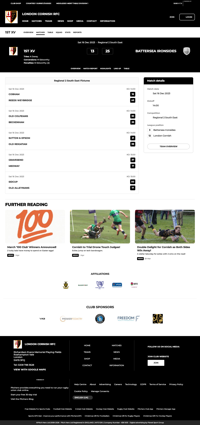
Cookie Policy (81, 391)
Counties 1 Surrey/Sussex (38, 3)
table (126, 68)
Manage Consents (100, 391)
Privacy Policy (176, 384)
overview (76, 68)
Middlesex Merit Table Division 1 (72, 3)
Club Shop (16, 3)
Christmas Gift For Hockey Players (157, 416)
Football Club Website (62, 409)
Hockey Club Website (105, 409)
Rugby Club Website (125, 409)
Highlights (105, 68)
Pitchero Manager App (165, 409)
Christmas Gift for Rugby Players (126, 416)
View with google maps (30, 370)
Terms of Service (157, 384)
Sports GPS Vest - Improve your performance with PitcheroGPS (54, 416)
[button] (25, 21)
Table (50, 32)
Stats (67, 32)
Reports (77, 32)
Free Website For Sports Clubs (37, 409)
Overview (28, 32)
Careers (118, 384)
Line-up (117, 68)
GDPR (143, 384)
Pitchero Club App (145, 409)
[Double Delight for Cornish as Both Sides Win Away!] (165, 226)
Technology (131, 384)
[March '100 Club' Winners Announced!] (35, 226)
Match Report (90, 68)
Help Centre (80, 384)
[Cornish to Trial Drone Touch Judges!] (100, 226)
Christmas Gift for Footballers (97, 416)
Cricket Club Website (84, 409)
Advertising (105, 384)
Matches (40, 32)
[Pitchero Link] (189, 4)
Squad (59, 32)
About (93, 384)
